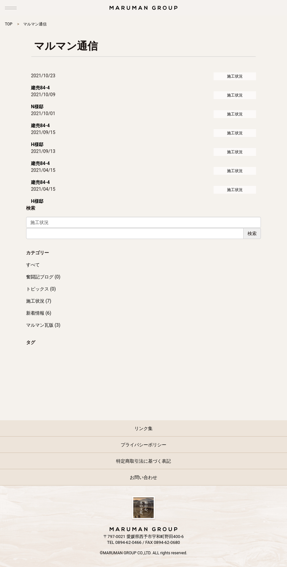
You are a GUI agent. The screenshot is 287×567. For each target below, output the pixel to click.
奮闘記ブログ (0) (43, 276)
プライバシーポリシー (143, 444)
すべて (33, 264)
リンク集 (143, 428)
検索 (252, 233)
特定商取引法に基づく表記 (143, 461)
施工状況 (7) (38, 301)
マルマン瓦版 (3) (43, 325)
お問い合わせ (143, 477)
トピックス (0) (41, 288)
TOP (8, 24)
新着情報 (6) (38, 313)
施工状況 (235, 76)
